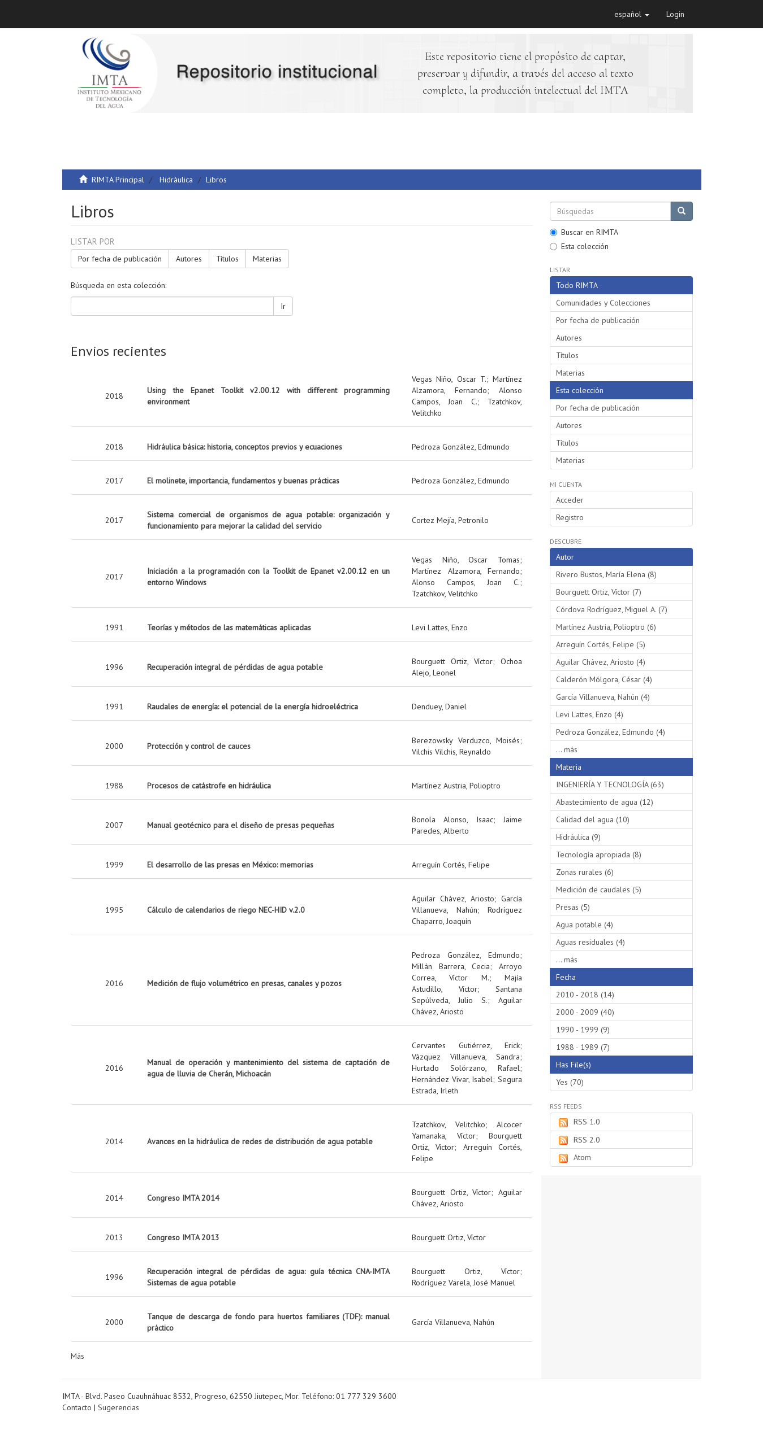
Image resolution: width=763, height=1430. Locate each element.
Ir (283, 306)
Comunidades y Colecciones (603, 303)
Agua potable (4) (584, 924)
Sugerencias (118, 1407)
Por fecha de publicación (120, 259)
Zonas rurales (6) (585, 872)
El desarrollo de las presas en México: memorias (230, 865)
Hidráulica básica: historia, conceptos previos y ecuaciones (244, 447)
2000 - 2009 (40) (585, 1012)
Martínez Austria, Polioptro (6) (606, 627)
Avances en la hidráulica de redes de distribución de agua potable (260, 1141)
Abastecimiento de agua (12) (604, 802)
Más (77, 1356)
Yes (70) (570, 1082)
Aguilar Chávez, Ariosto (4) (600, 662)
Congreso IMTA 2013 (183, 1237)
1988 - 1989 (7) (583, 1047)
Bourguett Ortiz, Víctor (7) (598, 592)
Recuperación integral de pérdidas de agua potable (235, 667)
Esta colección (579, 246)
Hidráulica (176, 180)
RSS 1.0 (578, 1122)
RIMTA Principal (118, 180)
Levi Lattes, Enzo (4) (589, 714)
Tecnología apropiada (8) (598, 854)
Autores (189, 259)
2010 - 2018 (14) (585, 994)
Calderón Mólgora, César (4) (604, 679)
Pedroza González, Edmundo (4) (610, 732)
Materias (267, 259)
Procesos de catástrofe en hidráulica (209, 786)
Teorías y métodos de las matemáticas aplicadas (229, 627)
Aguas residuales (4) (590, 942)
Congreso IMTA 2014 (183, 1198)
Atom (573, 1157)
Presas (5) (573, 907)
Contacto (77, 1407)
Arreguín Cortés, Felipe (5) (600, 644)
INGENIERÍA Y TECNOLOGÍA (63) (610, 784)
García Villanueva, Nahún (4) (603, 697)
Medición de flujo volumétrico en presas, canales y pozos (244, 983)
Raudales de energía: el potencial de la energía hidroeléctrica (252, 706)
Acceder (570, 500)
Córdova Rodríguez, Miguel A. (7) (611, 609)
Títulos (227, 259)
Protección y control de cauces (199, 746)
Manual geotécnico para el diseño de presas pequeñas (240, 825)
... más (566, 749)
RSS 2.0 (578, 1140)
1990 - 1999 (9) (583, 1029)
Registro (570, 517)
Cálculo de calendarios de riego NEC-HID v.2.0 (226, 910)
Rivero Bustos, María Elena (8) (606, 574)
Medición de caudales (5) (598, 889)
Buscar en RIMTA (584, 232)
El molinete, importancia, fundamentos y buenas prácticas (243, 481)
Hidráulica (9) (578, 837)
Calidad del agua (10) (593, 819)
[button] (632, 14)
